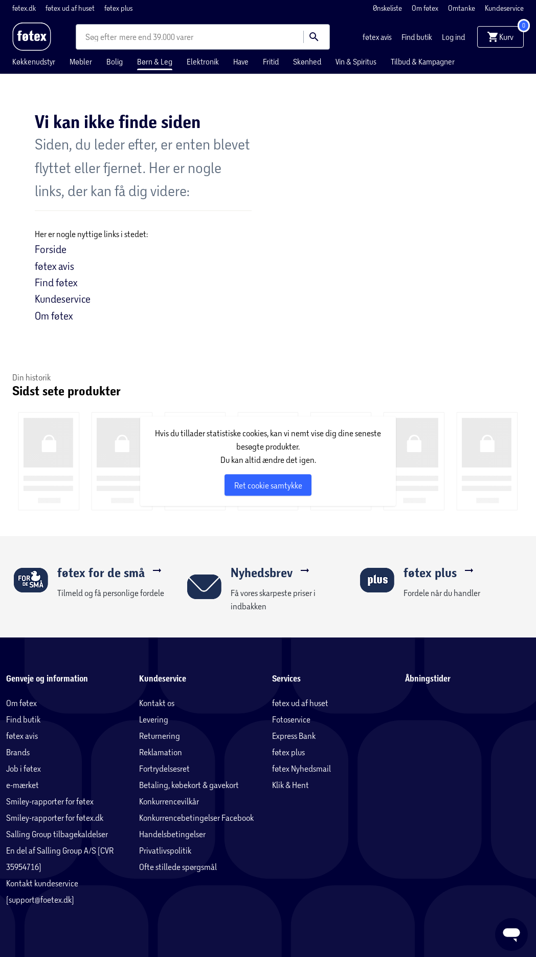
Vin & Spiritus (356, 61)
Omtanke (462, 8)
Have (241, 61)
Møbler (81, 61)
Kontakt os (156, 703)
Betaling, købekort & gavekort (189, 785)
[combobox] (102, 37)
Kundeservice (504, 8)
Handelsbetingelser (172, 834)
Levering (153, 719)
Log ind (453, 36)
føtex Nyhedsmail (301, 768)
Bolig (114, 61)
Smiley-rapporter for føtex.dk (54, 817)
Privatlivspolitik (165, 850)
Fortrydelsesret (164, 768)
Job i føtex (23, 768)
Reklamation (160, 752)
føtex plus (118, 8)
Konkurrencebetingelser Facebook (196, 817)
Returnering (159, 735)
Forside (50, 249)
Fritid (271, 61)
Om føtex (426, 8)
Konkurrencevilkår (169, 801)
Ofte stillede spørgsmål (178, 866)
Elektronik (203, 61)
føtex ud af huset (71, 8)
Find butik (417, 36)
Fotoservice (291, 719)
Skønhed (307, 61)
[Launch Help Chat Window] (511, 934)
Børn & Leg (154, 61)
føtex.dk (24, 8)
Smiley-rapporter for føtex (50, 801)
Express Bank (294, 735)
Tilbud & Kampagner (423, 61)
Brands (18, 752)
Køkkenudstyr (33, 61)
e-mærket (22, 785)
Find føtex (56, 282)
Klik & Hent (290, 785)
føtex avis (378, 36)
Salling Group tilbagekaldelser (57, 834)
